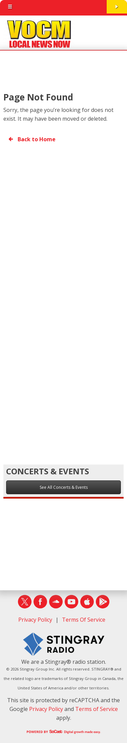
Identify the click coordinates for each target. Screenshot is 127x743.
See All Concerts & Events (64, 487)
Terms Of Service (83, 619)
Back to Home (31, 139)
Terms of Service (96, 709)
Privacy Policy (35, 619)
